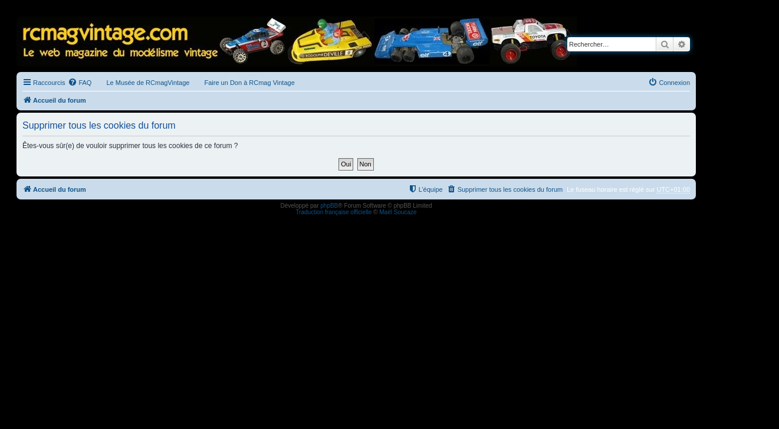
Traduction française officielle (333, 212)
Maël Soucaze (397, 212)
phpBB (329, 205)
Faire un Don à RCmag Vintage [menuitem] (249, 82)
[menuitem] (79, 83)
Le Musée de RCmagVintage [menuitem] (147, 82)
